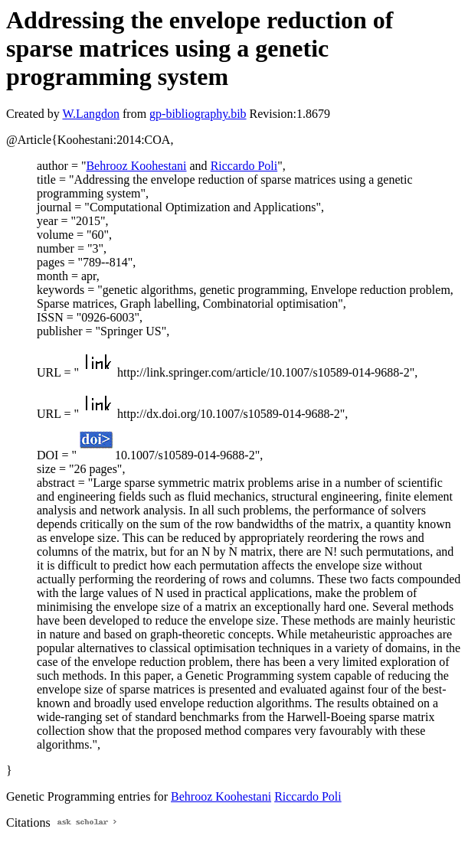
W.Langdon (90, 113)
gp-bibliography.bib (198, 113)
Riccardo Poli (244, 165)
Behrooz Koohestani (136, 165)
